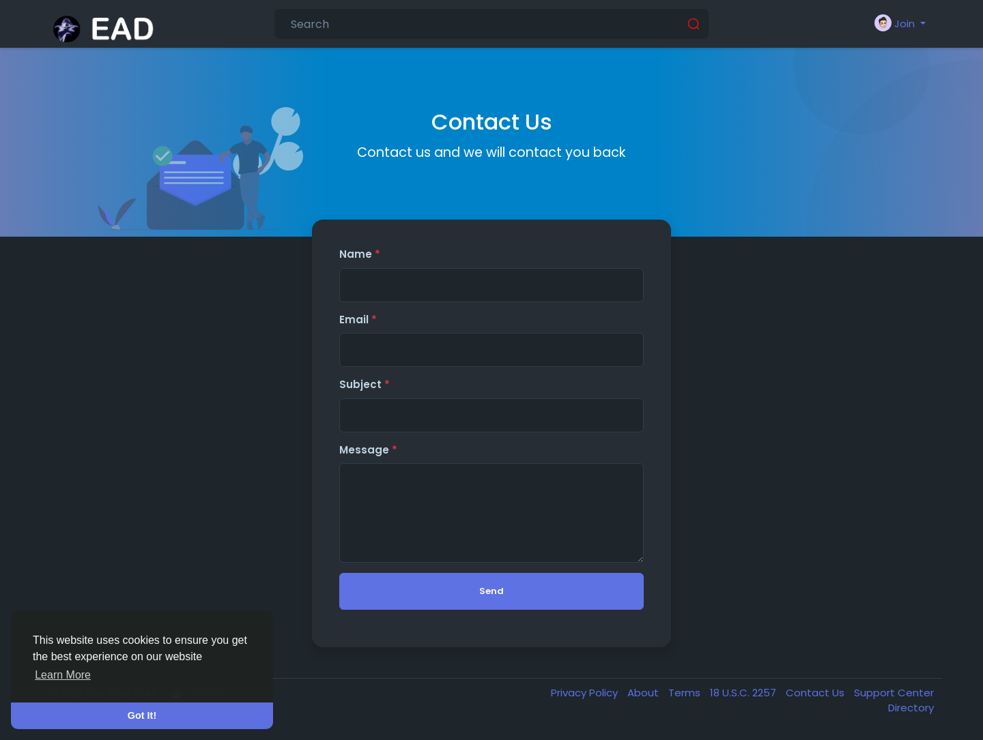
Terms (685, 692)
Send (491, 590)
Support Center (894, 692)
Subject (364, 384)
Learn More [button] (63, 675)
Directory (911, 707)
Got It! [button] (142, 715)
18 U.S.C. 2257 (744, 692)
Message (368, 450)
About (644, 692)
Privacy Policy (586, 692)
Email (358, 319)
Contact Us (816, 692)
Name (359, 254)
